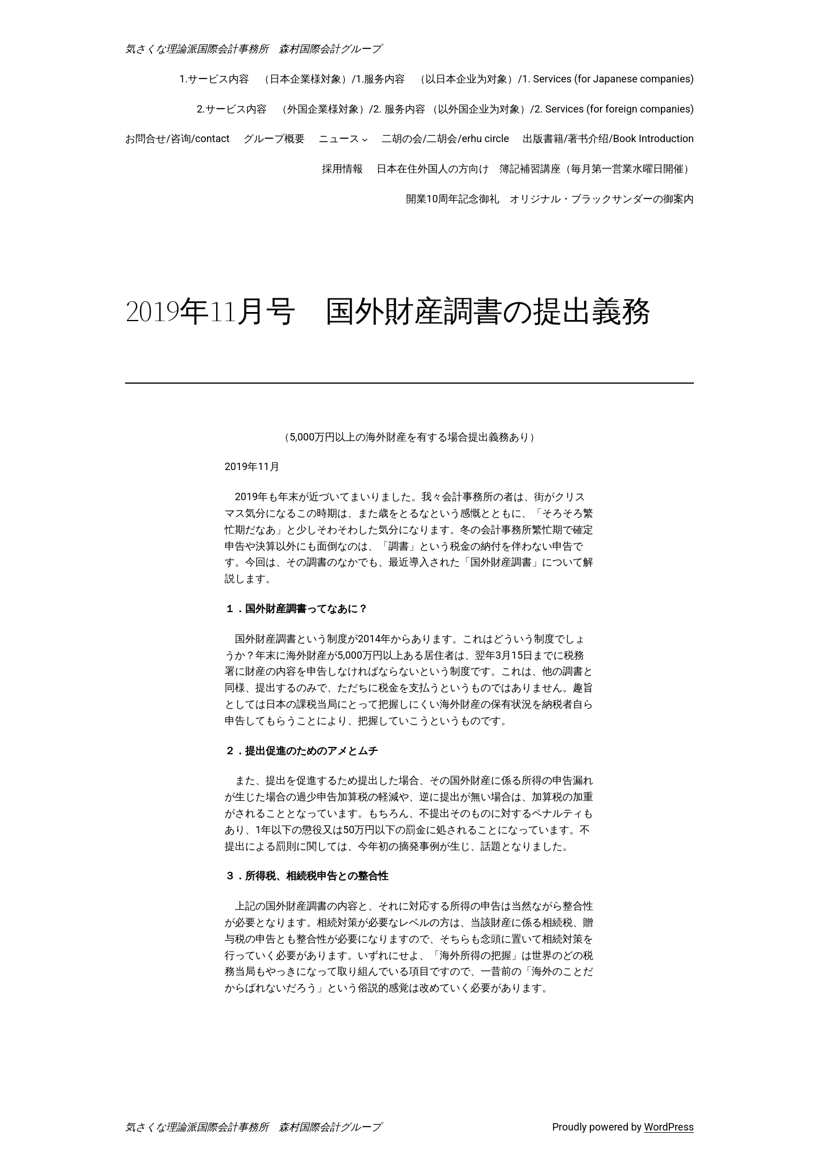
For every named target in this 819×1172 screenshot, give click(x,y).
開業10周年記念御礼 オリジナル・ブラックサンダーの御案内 (550, 199)
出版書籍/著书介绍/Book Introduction (608, 138)
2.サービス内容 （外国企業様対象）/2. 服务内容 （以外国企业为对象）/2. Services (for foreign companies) (445, 109)
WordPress (669, 1127)
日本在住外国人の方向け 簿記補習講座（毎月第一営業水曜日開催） (535, 168)
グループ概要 (274, 138)
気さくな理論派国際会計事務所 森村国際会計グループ (253, 49)
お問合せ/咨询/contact (177, 138)
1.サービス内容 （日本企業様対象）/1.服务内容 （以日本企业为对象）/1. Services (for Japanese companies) (436, 79)
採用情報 (342, 168)
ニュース (338, 138)
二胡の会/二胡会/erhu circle (445, 138)
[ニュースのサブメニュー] (365, 139)
